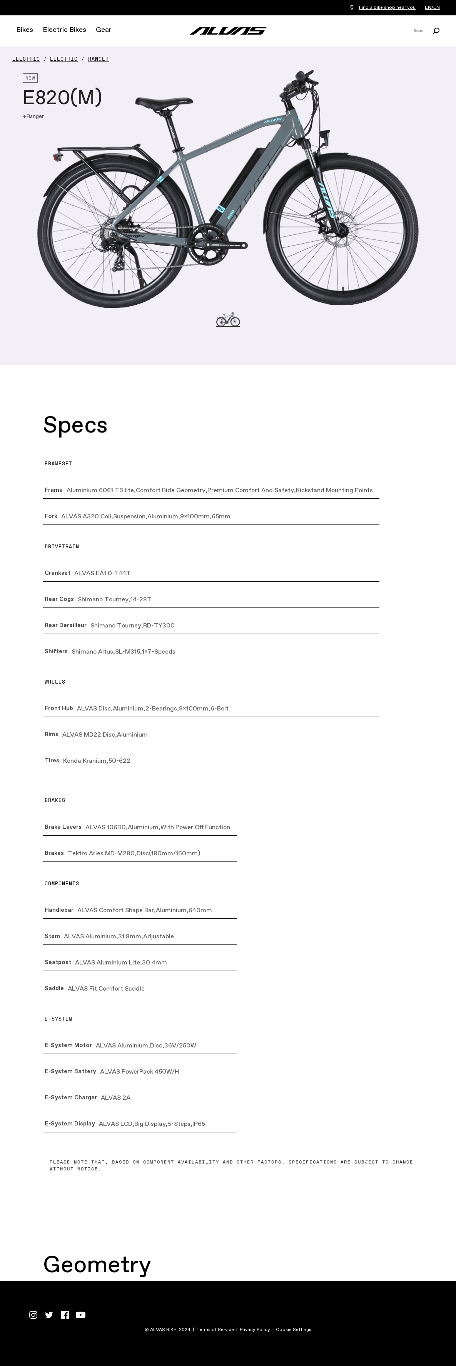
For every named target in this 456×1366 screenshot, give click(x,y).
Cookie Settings (293, 1330)
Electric (26, 59)
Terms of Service (215, 1330)
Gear (104, 30)
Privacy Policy (255, 1330)
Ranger (98, 59)
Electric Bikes (64, 30)
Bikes (24, 30)
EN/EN (432, 8)
